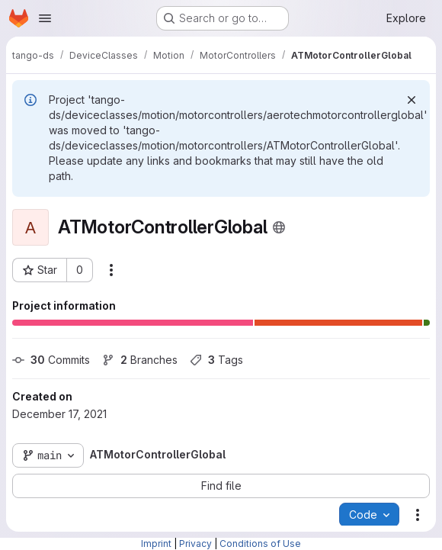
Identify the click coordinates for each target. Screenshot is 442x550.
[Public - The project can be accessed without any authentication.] (279, 227)
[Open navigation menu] (45, 18)
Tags (216, 359)
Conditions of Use (260, 543)
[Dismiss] (411, 100)
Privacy (195, 543)
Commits (51, 359)
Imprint (156, 543)
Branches (140, 359)
